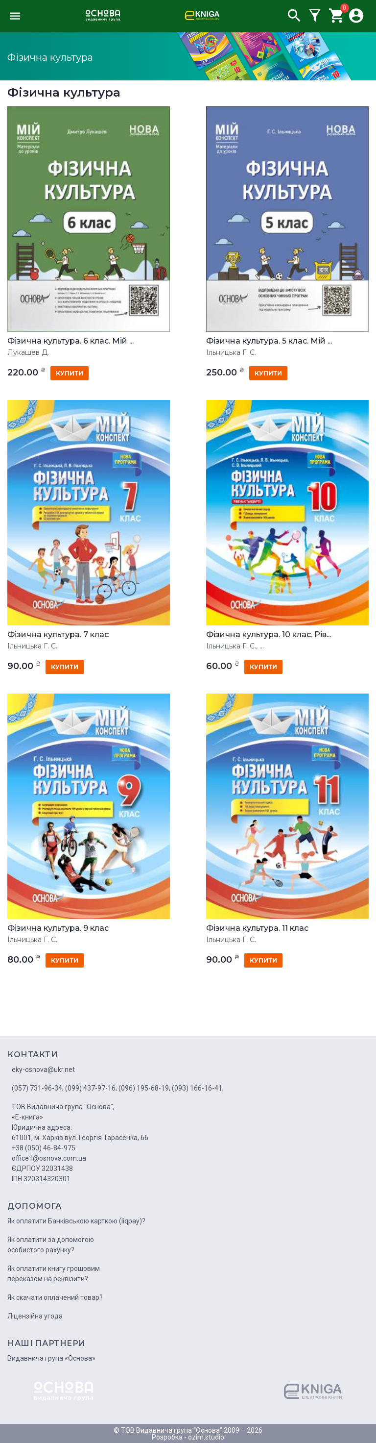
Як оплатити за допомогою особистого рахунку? (50, 1245)
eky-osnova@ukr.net (43, 1069)
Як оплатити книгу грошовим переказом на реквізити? (53, 1274)
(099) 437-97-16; (91, 1088)
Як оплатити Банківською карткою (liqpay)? (76, 1221)
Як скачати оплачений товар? (55, 1297)
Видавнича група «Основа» (51, 1358)
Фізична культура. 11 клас (257, 928)
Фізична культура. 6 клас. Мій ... (70, 341)
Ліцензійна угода (35, 1316)
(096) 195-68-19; (144, 1088)
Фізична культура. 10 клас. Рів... (268, 635)
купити (69, 373)
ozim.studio (206, 1437)
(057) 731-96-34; (38, 1088)
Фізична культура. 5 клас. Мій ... (269, 341)
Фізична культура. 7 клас (58, 635)
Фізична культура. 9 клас (58, 928)
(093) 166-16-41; (198, 1088)
